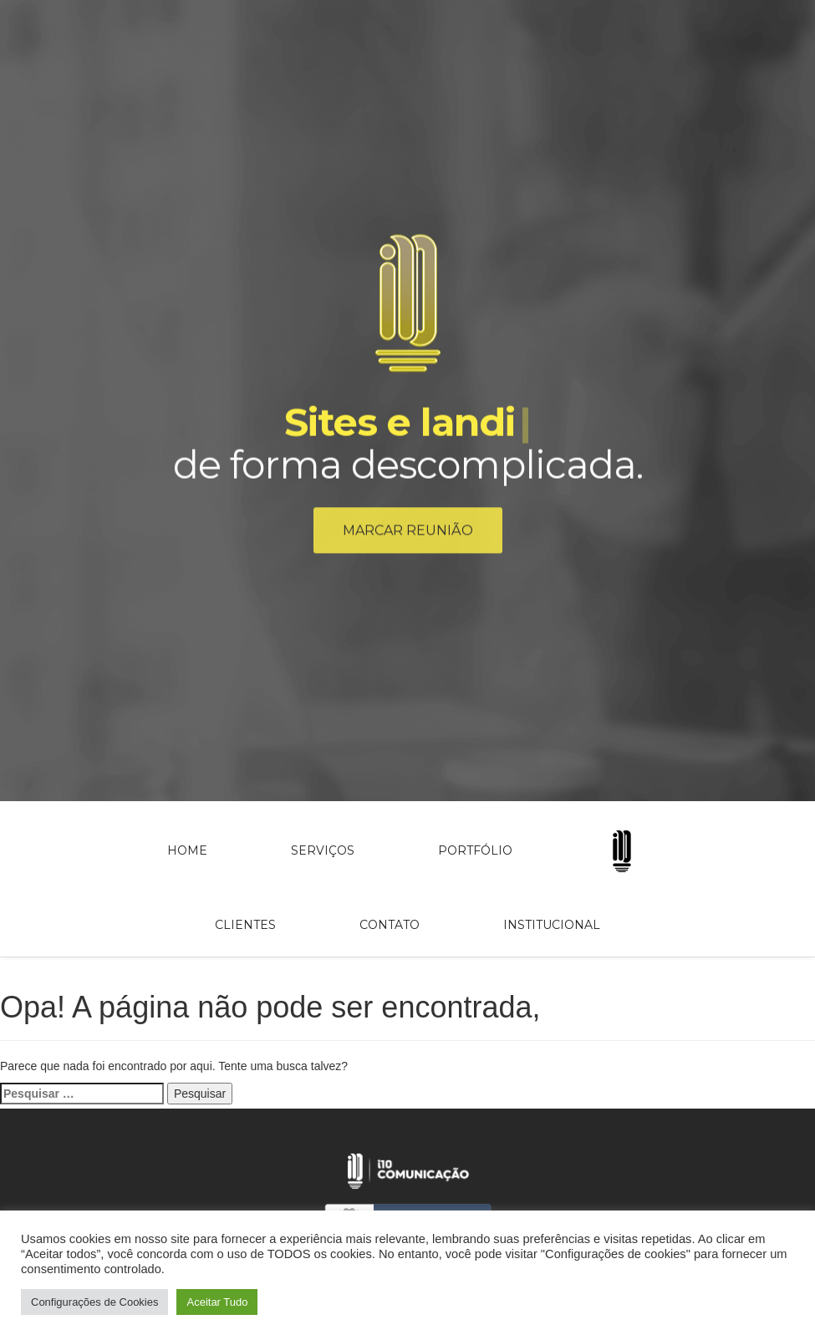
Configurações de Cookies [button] (94, 1302)
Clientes (245, 924)
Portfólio (475, 850)
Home (187, 850)
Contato (389, 924)
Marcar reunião (408, 534)
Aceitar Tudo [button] (216, 1302)
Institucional (551, 924)
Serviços (322, 850)
